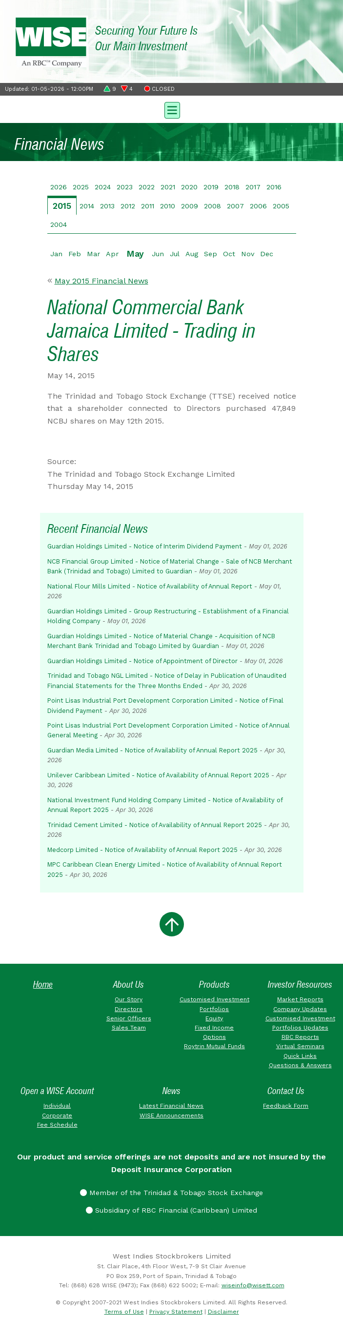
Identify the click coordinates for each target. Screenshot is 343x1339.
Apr (112, 254)
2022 (147, 187)
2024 (103, 187)
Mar (93, 254)
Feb (74, 254)
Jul (175, 254)
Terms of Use (124, 1311)
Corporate (57, 1115)
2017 (253, 187)
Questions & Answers (300, 1065)
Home (43, 984)
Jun (158, 254)
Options (214, 1037)
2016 (274, 187)
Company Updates (300, 1009)
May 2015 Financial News (101, 280)
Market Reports (300, 999)
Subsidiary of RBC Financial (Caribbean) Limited (171, 1210)
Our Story (128, 999)
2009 (189, 206)
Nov (247, 254)
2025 (81, 187)
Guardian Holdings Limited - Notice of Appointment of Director (142, 661)
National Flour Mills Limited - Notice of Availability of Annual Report (149, 586)
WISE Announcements (171, 1115)
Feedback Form (285, 1105)
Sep (210, 254)
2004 (58, 224)
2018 (232, 187)
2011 (147, 206)
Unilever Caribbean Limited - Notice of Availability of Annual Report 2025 (158, 775)
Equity (214, 1018)
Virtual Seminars (300, 1046)
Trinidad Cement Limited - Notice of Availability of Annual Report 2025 (154, 825)
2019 (211, 187)
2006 (258, 206)
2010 (167, 206)
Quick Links (300, 1056)
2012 (128, 206)
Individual (57, 1105)
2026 (58, 187)
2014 (87, 206)
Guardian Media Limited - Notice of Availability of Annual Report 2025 (152, 750)
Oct (229, 254)
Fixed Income (214, 1027)
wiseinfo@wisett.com (253, 1285)
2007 (235, 206)
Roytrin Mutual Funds (214, 1046)
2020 (189, 187)
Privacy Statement (175, 1311)
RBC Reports (300, 1037)
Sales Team (129, 1027)
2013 (107, 206)
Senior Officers (128, 1018)
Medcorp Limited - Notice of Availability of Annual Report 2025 (142, 849)
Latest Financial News (171, 1105)
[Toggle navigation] (171, 109)
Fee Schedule (57, 1124)
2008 (212, 206)
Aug (191, 254)
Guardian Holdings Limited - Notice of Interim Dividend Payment (144, 546)
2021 (168, 187)
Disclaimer (223, 1311)
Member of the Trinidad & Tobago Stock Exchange (171, 1193)
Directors (128, 1009)
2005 (281, 206)
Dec (266, 254)
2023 (125, 187)
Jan (56, 254)
